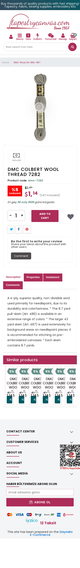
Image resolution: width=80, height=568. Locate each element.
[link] (51, 36)
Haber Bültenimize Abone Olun (31, 484)
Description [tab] (13, 277)
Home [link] (5, 62)
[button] (72, 47)
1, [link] (10, 392)
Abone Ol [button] (40, 502)
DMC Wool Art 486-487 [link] (27, 62)
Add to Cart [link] (45, 216)
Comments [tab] (13, 285)
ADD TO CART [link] (10, 399)
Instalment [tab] (52, 277)
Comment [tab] (21, 256)
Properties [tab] (33, 277)
